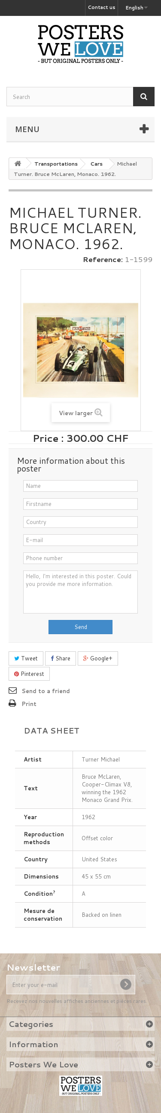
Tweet (26, 658)
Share (60, 658)
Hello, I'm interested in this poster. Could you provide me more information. (80, 592)
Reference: (103, 259)
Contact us (101, 7)
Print (28, 704)
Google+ (97, 658)
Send (80, 627)
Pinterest (29, 674)
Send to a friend (45, 691)
